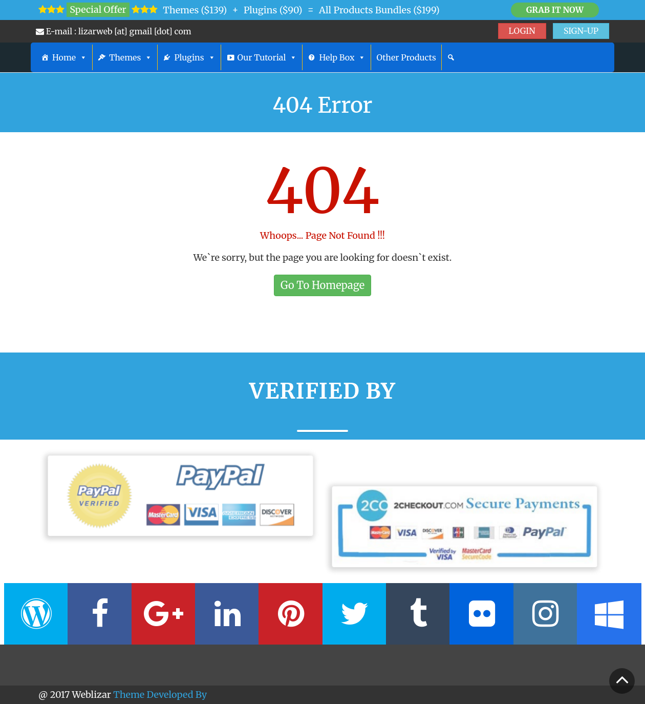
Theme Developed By (160, 694)
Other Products (406, 57)
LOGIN (522, 31)
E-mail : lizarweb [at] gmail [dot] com (113, 31)
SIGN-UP (581, 31)
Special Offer (98, 9)
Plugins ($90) (273, 10)
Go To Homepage (322, 285)
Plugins (194, 57)
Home (69, 57)
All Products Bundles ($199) (379, 10)
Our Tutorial (267, 57)
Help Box (342, 57)
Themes (130, 57)
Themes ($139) (195, 10)
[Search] (451, 57)
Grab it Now (555, 10)
